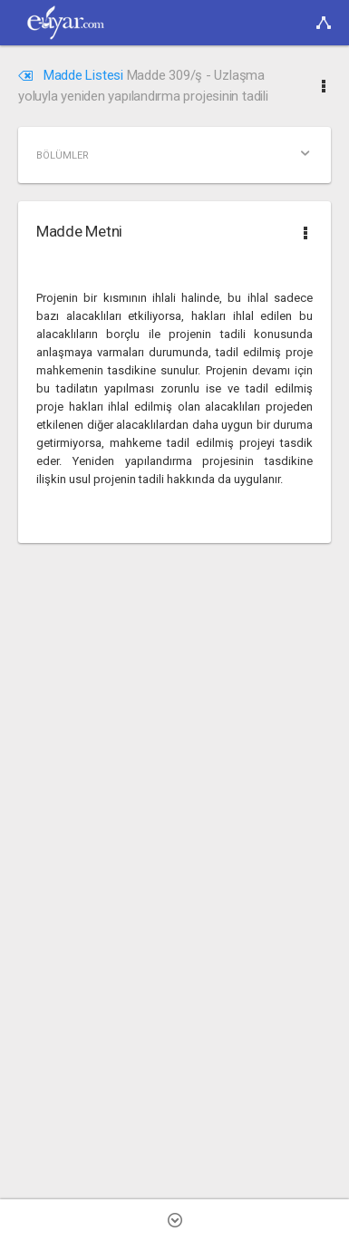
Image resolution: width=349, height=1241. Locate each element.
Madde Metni (79, 231)
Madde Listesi (72, 75)
